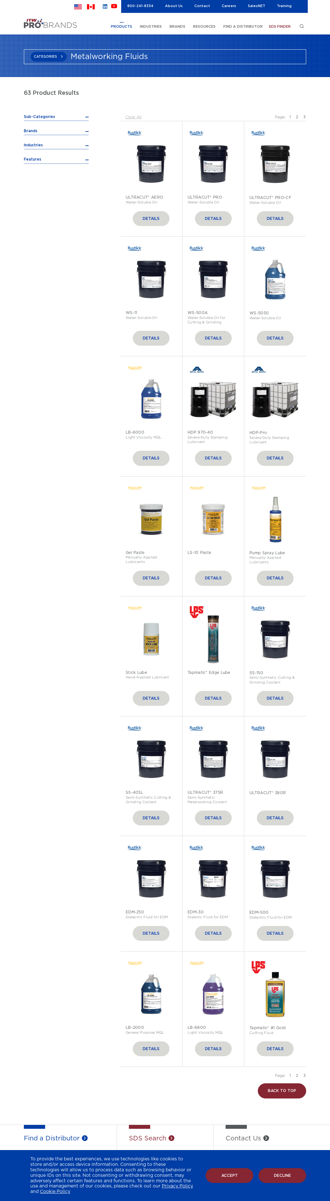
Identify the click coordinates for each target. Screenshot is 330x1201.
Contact (202, 6)
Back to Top (282, 1091)
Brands (30, 200)
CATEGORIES (45, 56)
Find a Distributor (52, 1139)
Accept (229, 1175)
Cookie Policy (55, 1191)
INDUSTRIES (151, 26)
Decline (282, 1175)
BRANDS (177, 26)
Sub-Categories (39, 117)
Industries (33, 215)
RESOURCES (204, 26)
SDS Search (147, 1139)
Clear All (133, 117)
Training (284, 6)
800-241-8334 (140, 6)
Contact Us (243, 1139)
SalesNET (256, 6)
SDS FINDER (280, 26)
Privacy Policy (177, 1186)
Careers (229, 6)
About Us (174, 6)
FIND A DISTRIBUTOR (243, 26)
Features (32, 229)
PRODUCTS (121, 26)
